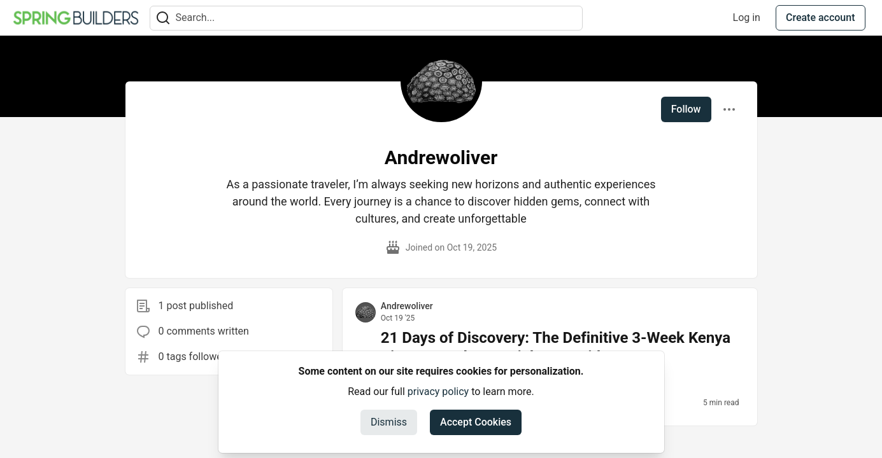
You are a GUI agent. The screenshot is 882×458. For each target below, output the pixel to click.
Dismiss (389, 422)
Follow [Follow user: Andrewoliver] (686, 109)
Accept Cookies (475, 422)
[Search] (163, 18)
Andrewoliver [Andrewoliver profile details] (407, 306)
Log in (746, 17)
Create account (820, 17)
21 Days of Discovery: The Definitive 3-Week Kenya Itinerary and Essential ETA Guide (555, 347)
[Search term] (366, 18)
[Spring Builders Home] (75, 18)
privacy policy (438, 391)
